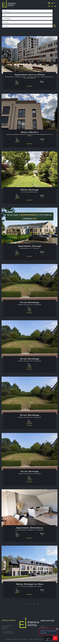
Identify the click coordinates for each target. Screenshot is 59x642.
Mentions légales (22, 639)
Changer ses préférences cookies (37, 639)
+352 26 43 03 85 (7, 631)
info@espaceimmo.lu (8, 632)
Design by (49, 639)
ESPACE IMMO (9, 620)
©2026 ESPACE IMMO (11, 639)
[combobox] (27, 11)
